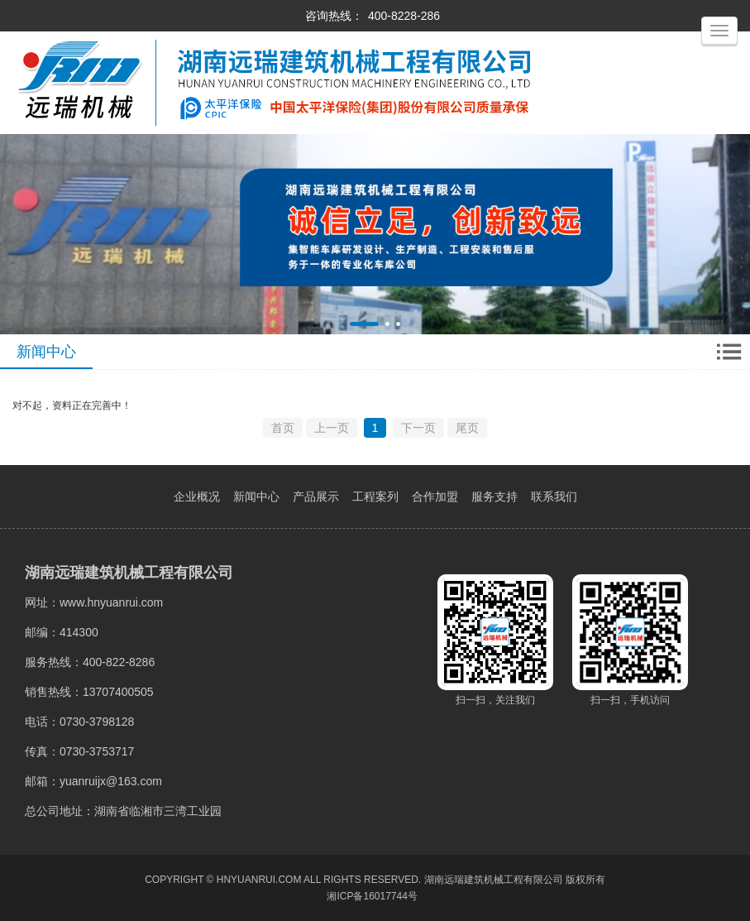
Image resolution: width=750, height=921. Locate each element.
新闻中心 (256, 496)
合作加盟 (435, 496)
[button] (364, 324)
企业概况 (197, 496)
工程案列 (375, 496)
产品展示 (316, 496)
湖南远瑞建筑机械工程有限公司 (493, 879)
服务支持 (494, 496)
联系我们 (554, 496)
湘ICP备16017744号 (372, 896)
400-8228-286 (404, 15)
